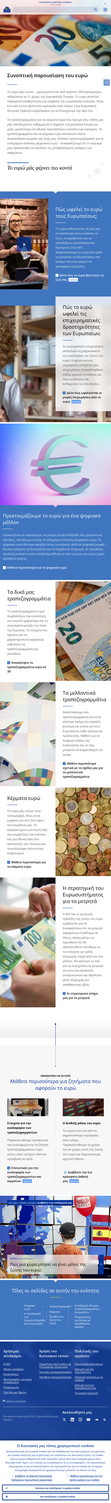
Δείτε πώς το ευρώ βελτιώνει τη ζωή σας (80, 277)
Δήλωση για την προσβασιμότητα (85, 1386)
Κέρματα (54, 1311)
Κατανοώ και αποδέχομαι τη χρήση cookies (57, 1488)
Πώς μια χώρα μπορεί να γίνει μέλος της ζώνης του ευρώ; (52, 1265)
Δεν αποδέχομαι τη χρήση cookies (57, 1496)
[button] (105, 3)
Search (95, 9)
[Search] (54, 9)
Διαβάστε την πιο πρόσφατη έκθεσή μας (77, 1176)
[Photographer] (108, 64)
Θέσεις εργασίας (13, 1369)
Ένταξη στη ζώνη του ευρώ (56, 1320)
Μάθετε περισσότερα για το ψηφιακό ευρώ (37, 568)
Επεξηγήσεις (11, 1374)
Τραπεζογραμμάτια (61, 1306)
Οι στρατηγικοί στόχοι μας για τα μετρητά (80, 995)
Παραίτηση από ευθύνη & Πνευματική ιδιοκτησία (55, 1365)
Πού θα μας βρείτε (14, 1392)
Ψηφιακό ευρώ (29, 1307)
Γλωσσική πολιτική (86, 1393)
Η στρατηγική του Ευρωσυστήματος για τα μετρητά (35, 1318)
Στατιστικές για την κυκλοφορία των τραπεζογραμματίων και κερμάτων (24, 1174)
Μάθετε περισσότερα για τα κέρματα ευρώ (26, 864)
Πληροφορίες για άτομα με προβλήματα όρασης (83, 1322)
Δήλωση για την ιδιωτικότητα (84, 1370)
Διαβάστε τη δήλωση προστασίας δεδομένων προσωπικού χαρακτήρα (31, 1477)
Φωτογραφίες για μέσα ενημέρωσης (17, 1381)
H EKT (7, 1364)
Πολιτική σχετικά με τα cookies (89, 1378)
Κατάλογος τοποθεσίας (16, 1401)
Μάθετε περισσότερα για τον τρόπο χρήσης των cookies (86, 1477)
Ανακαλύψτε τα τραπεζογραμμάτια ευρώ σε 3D (26, 667)
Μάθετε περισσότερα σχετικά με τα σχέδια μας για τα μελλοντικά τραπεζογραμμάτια (83, 770)
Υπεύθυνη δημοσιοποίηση (55, 1377)
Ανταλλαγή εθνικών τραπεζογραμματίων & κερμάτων (87, 1309)
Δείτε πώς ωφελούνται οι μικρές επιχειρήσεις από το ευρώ (82, 397)
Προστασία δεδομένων (89, 1364)
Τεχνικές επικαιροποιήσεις (55, 1372)
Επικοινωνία (11, 1387)
